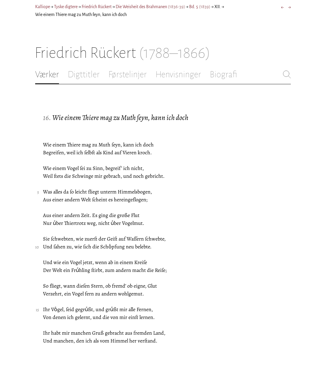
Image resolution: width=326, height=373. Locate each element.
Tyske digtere (66, 6)
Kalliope (42, 6)
